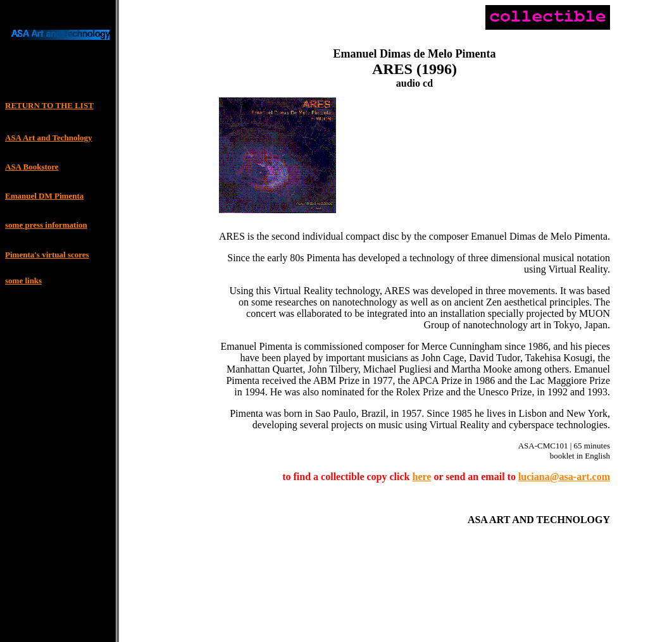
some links (23, 280)
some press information (46, 225)
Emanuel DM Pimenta (44, 196)
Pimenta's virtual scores (47, 254)
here (422, 478)
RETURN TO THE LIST (49, 105)
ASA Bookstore (32, 166)
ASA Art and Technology (48, 137)
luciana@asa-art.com (564, 478)
